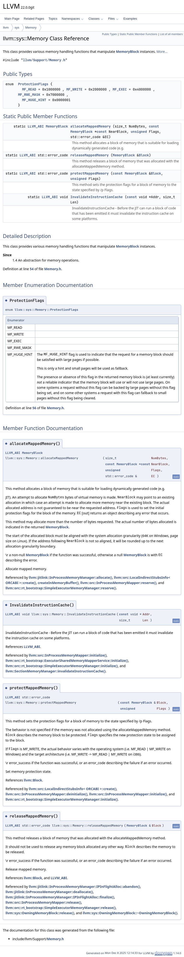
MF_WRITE (74, 89)
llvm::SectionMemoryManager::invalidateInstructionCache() (55, 671)
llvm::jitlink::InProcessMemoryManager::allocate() (70, 577)
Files (113, 18)
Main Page (12, 18)
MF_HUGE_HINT (34, 100)
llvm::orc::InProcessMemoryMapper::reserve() (118, 582)
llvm (6, 27)
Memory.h (52, 269)
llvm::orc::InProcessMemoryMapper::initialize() (68, 655)
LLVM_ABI (36, 126)
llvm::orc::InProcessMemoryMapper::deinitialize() (46, 794)
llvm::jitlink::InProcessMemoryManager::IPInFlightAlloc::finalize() (60, 897)
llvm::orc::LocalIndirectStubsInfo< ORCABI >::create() (72, 788)
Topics (52, 18)
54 (32, 269)
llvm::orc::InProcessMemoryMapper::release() (43, 902)
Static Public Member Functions (138, 34)
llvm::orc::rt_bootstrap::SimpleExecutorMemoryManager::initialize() (62, 666)
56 (34, 408)
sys (17, 27)
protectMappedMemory (89, 173)
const (154, 126)
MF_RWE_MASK (29, 94)
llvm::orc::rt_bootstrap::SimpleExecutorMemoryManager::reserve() (61, 588)
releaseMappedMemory (89, 155)
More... (161, 51)
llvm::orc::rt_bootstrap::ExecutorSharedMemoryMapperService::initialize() (67, 660)
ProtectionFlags (33, 84)
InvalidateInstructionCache (96, 197)
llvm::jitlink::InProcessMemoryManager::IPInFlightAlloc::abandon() (84, 886)
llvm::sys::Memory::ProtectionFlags (46, 310)
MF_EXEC (120, 89)
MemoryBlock (127, 51)
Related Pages (34, 18)
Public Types (109, 34)
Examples (130, 18)
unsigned (139, 131)
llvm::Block (33, 780)
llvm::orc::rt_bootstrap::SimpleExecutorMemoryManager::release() (60, 907)
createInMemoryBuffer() (58, 582)
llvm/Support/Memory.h (44, 60)
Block (144, 155)
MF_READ (29, 89)
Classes (95, 18)
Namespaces (72, 18)
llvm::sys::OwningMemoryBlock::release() (40, 913)
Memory (31, 27)
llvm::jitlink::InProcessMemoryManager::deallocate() (49, 892)
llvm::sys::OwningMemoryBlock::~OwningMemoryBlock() (130, 913)
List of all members (171, 34)
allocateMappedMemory (90, 126)
